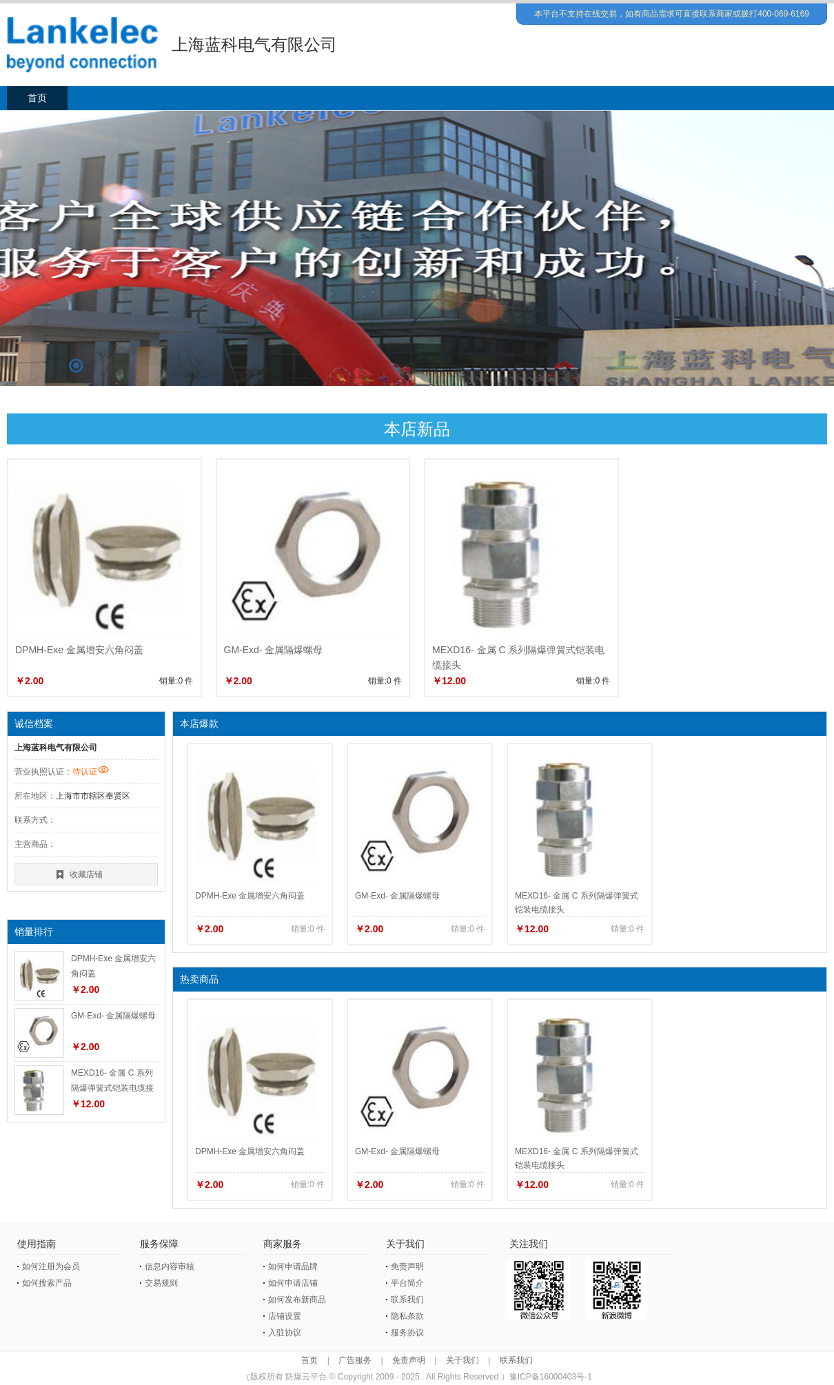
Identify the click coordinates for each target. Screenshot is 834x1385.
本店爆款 (199, 723)
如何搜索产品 (47, 1283)
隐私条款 (407, 1316)
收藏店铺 (86, 874)
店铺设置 (284, 1316)
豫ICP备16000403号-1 (550, 1377)
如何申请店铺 (293, 1283)
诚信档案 (33, 723)
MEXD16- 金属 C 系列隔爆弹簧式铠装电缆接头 (112, 1088)
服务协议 (407, 1332)
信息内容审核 (169, 1266)
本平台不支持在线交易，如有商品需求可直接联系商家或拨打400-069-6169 (671, 14)
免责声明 (407, 1266)
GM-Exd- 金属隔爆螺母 (273, 649)
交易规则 (161, 1283)
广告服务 (355, 1360)
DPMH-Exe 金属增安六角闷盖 (79, 649)
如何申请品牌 (293, 1266)
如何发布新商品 (297, 1299)
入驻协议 (284, 1332)
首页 (37, 97)
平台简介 (407, 1283)
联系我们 (407, 1299)
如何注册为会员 (51, 1266)
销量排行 (33, 931)
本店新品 (417, 429)
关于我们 (462, 1360)
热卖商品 (199, 979)
